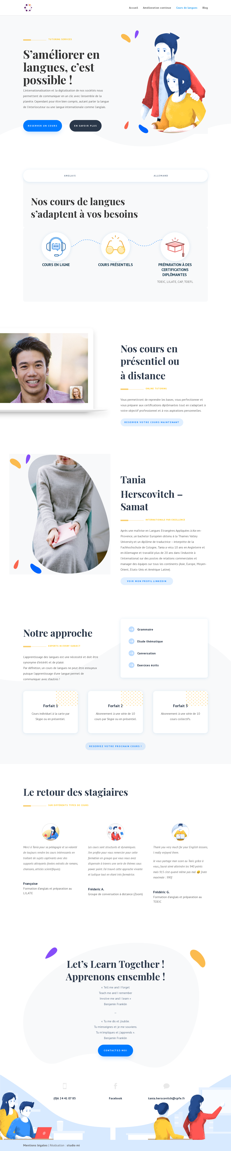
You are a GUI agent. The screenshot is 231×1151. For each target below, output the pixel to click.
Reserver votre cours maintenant (151, 422)
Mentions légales (35, 1145)
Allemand (161, 175)
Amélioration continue (157, 7)
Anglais (70, 175)
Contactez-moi (115, 1050)
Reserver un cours (42, 125)
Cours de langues (186, 7)
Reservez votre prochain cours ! (115, 746)
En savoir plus (85, 125)
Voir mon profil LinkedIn (146, 581)
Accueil (133, 7)
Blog (205, 7)
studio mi (73, 1145)
